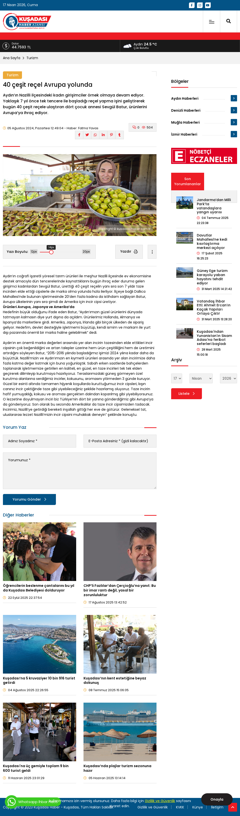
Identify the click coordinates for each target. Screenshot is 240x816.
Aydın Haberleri (184, 98)
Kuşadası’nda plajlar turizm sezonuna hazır (117, 768)
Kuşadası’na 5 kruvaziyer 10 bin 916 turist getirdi (39, 680)
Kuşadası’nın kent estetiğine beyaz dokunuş (114, 680)
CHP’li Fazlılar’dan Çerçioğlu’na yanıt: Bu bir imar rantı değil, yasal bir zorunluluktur (119, 590)
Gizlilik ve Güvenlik (160, 800)
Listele (186, 393)
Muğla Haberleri (185, 122)
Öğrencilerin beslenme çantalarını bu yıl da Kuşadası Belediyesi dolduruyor (38, 588)
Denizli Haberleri (185, 110)
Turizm (32, 57)
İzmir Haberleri (184, 134)
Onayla (216, 799)
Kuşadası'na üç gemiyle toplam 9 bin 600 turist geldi (36, 768)
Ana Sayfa (11, 57)
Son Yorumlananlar (187, 181)
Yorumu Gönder (29, 499)
